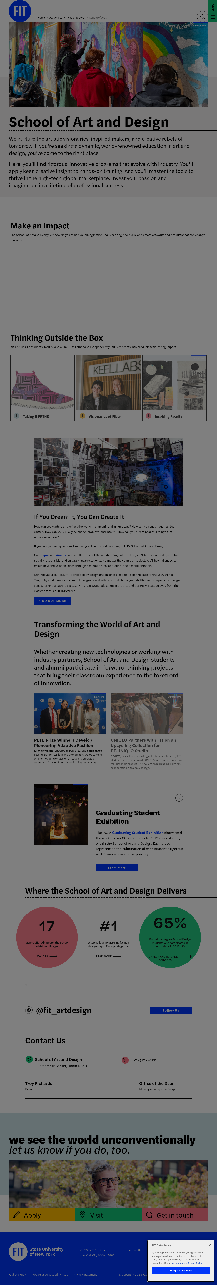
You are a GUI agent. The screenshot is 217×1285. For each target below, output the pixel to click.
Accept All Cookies (180, 1270)
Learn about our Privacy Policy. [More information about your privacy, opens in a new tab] (187, 1263)
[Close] (210, 1245)
